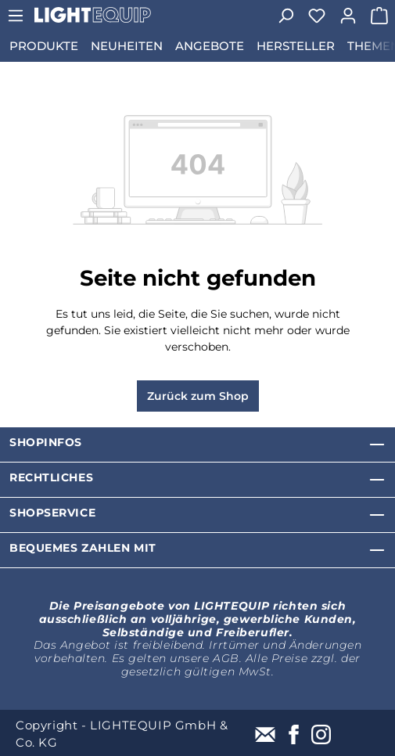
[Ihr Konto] (348, 15)
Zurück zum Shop (198, 396)
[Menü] (15, 15)
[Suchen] (285, 15)
